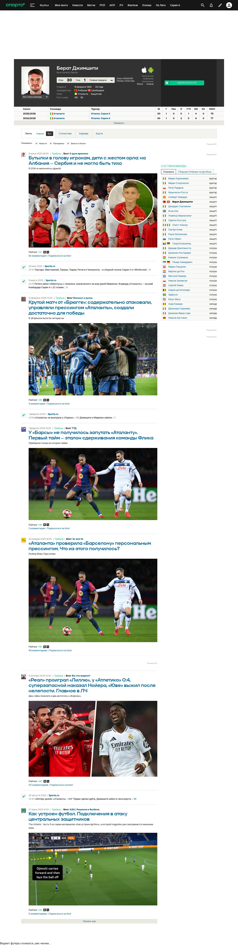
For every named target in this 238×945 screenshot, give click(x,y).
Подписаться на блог (59, 256)
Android (150, 84)
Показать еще (89, 921)
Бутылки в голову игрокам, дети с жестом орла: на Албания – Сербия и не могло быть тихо (87, 160)
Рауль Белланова (177, 234)
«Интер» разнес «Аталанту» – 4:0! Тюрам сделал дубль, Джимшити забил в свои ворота (83, 798)
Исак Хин (173, 211)
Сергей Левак (175, 285)
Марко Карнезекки (178, 178)
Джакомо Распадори (179, 252)
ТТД (74, 428)
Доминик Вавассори (179, 313)
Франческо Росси (178, 192)
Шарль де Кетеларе (179, 290)
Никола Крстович (177, 317)
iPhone (140, 84)
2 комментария (37, 528)
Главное (40, 133)
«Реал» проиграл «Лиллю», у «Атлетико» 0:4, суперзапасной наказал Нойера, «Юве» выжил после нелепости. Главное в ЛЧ (92, 685)
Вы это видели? (81, 675)
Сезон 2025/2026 (125, 78)
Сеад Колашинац (181, 243)
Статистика (65, 133)
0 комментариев (38, 914)
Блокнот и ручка (82, 298)
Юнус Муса (174, 299)
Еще (99, 133)
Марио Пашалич (177, 266)
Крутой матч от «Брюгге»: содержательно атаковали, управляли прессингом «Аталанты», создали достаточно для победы (90, 308)
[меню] (32, 5)
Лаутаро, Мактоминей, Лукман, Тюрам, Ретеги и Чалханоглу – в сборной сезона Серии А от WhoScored (91, 269)
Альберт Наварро (177, 197)
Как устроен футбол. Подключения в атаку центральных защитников (78, 816)
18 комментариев (38, 650)
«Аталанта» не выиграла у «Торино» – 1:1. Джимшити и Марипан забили (73, 417)
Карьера (83, 133)
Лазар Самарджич (182, 262)
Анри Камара (175, 303)
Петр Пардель (176, 187)
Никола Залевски (177, 280)
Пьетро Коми (175, 229)
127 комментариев (38, 785)
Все (49, 133)
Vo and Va (77, 539)
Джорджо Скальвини (179, 206)
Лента (39, 133)
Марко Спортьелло (178, 183)
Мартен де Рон (176, 271)
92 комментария (37, 256)
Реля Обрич (174, 238)
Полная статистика (125, 81)
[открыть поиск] (203, 5)
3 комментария (37, 404)
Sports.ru (50, 266)
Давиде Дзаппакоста (179, 248)
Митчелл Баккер (177, 276)
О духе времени (79, 153)
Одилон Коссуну (177, 220)
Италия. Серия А (100, 113)
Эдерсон (173, 294)
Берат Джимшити (182, 201)
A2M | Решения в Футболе (84, 809)
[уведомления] (211, 5)
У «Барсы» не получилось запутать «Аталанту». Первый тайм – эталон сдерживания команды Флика (91, 435)
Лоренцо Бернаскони (179, 215)
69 (135, 798)
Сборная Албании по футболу (195, 171)
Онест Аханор (180, 225)
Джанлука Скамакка (179, 308)
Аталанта (83, 94)
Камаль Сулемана (178, 257)
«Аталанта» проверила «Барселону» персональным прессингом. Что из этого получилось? (90, 546)
